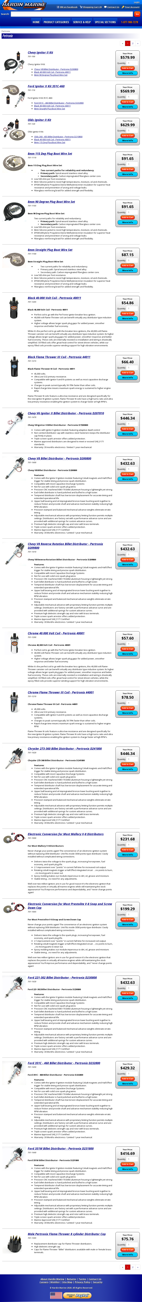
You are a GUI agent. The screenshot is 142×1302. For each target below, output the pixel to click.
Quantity (121, 63)
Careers (44, 1282)
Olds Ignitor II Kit (39, 120)
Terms (82, 1279)
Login (137, 2)
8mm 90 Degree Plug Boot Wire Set (50, 74)
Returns (71, 1279)
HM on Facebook (68, 7)
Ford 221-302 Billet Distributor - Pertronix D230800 (62, 977)
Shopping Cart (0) (92, 7)
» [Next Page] (138, 44)
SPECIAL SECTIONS (105, 22)
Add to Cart (127, 68)
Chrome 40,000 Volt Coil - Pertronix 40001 (56, 633)
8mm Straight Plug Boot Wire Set (49, 108)
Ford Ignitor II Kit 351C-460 (46, 86)
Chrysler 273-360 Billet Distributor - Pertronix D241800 (65, 748)
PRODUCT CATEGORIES (56, 22)
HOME (36, 22)
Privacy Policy (83, 1282)
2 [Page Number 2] (133, 43)
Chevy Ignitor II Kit (40, 52)
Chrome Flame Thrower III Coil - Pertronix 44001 (61, 692)
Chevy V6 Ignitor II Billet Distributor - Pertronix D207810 (66, 413)
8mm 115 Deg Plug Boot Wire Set (49, 142)
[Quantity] (132, 63)
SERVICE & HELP (82, 22)
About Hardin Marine (52, 1279)
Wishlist (55, 1282)
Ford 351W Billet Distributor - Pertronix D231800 (61, 1148)
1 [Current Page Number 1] (128, 44)
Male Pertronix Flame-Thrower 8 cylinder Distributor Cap (67, 1234)
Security (98, 1282)
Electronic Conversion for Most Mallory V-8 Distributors (66, 834)
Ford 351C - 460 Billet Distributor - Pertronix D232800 (59, 102)
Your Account (132, 7)
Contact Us (113, 7)
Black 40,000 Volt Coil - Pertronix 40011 (52, 72)
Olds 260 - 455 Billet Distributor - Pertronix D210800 (58, 136)
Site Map (67, 1282)
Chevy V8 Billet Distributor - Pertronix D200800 (56, 69)
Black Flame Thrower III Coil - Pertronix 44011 (59, 357)
